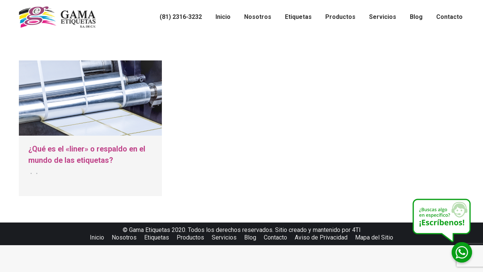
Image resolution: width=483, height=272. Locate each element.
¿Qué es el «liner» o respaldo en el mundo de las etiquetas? (86, 154)
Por (35, 173)
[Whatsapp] (462, 252)
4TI (356, 229)
